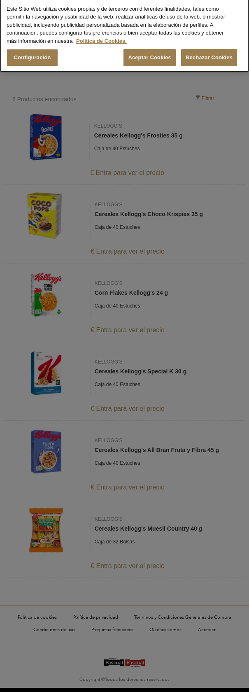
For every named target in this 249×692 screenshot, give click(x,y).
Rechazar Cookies (209, 54)
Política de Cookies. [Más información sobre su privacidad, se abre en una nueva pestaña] (101, 37)
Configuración (32, 54)
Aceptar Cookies (149, 54)
